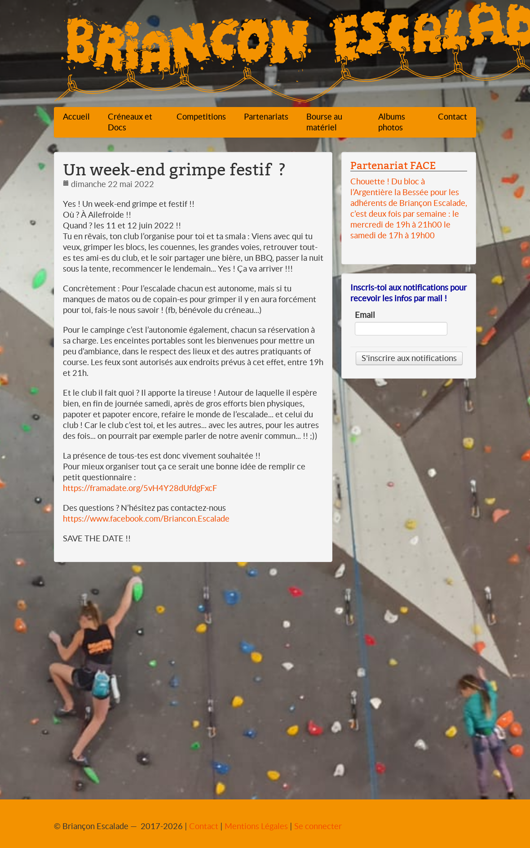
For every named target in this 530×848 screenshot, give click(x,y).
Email (365, 315)
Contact (452, 116)
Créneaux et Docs (130, 122)
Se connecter (318, 826)
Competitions (201, 116)
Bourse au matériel (324, 122)
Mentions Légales (256, 826)
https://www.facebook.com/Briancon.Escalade (146, 518)
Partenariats (266, 116)
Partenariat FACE (393, 165)
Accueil (76, 116)
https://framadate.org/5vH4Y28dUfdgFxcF (140, 488)
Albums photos (391, 122)
